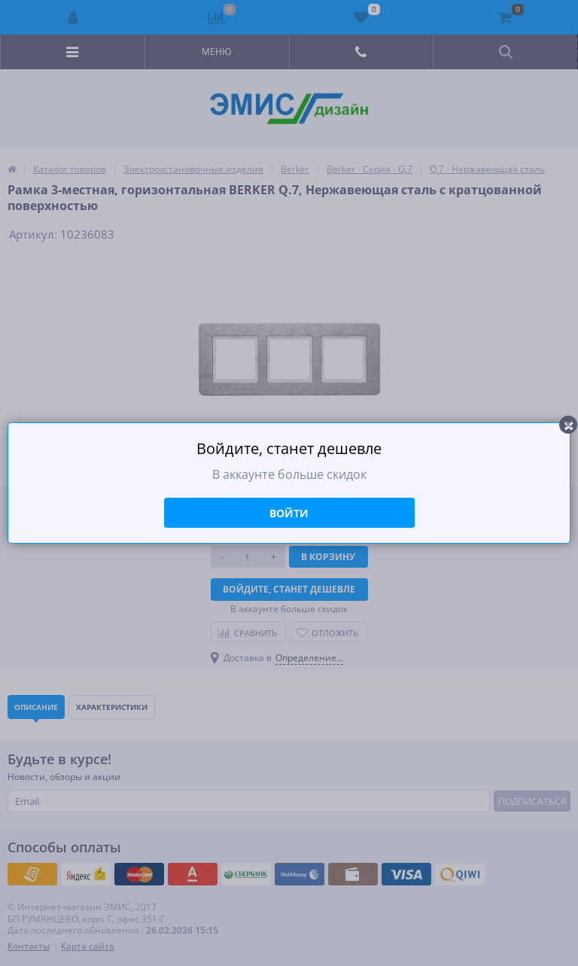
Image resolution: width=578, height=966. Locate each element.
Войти (289, 513)
